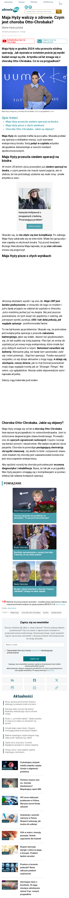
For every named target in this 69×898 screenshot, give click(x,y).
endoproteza (56, 613)
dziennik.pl (8, 2)
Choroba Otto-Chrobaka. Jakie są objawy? (30, 129)
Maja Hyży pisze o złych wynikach (25, 125)
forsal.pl (22, 2)
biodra (45, 613)
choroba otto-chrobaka (31, 613)
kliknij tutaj (50, 670)
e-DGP (60, 3)
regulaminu (35, 650)
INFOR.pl (34, 2)
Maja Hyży (15, 613)
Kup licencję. (60, 604)
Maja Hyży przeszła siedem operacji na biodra (32, 121)
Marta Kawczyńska (12, 27)
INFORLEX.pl (48, 2)
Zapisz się (34, 659)
